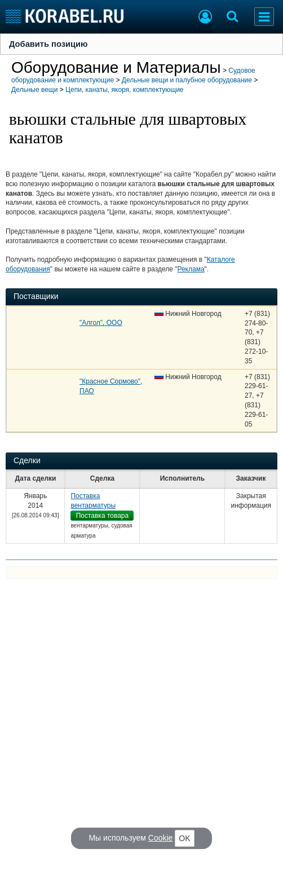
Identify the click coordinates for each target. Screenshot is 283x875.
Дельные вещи (34, 90)
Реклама (190, 269)
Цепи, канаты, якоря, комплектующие (124, 90)
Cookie (160, 837)
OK (184, 838)
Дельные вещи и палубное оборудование (187, 80)
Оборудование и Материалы (116, 67)
